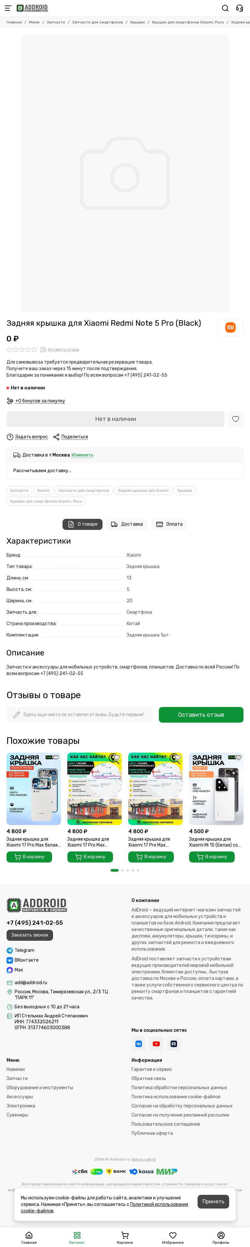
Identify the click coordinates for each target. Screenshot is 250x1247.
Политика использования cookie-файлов (176, 1097)
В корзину (29, 857)
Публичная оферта (152, 1133)
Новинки (16, 1069)
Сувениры (17, 1115)
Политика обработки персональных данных (179, 1087)
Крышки (137, 22)
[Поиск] (225, 8)
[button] (114, 870)
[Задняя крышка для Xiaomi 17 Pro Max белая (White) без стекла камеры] (34, 789)
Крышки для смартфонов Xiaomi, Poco (188, 22)
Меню (34, 22)
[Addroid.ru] (32, 8)
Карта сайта (144, 1159)
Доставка (127, 524)
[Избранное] (235, 419)
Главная (14, 22)
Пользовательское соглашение (166, 1124)
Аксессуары (20, 1097)
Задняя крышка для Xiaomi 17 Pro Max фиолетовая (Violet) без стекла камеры (154, 842)
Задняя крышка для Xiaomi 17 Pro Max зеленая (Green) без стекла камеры (89, 842)
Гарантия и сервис (152, 1069)
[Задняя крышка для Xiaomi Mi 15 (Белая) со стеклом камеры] (216, 789)
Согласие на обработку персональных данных (182, 1106)
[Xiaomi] (230, 327)
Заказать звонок (29, 935)
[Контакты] (239, 8)
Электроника (21, 1106)
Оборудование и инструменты (40, 1087)
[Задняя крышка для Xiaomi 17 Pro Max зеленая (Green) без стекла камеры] (94, 789)
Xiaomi (43, 490)
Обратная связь (149, 1078)
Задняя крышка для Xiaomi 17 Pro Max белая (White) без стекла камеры (32, 842)
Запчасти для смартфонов (97, 22)
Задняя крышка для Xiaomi (143, 490)
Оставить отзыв (201, 714)
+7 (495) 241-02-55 (35, 922)
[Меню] (8, 8)
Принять (213, 1201)
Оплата (169, 524)
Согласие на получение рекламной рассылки (180, 1115)
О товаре (82, 524)
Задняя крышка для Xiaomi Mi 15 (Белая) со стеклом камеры (213, 842)
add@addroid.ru (31, 982)
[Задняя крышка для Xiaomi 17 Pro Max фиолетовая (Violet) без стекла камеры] (155, 789)
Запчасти (56, 22)
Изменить (82, 455)
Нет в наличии (115, 419)
